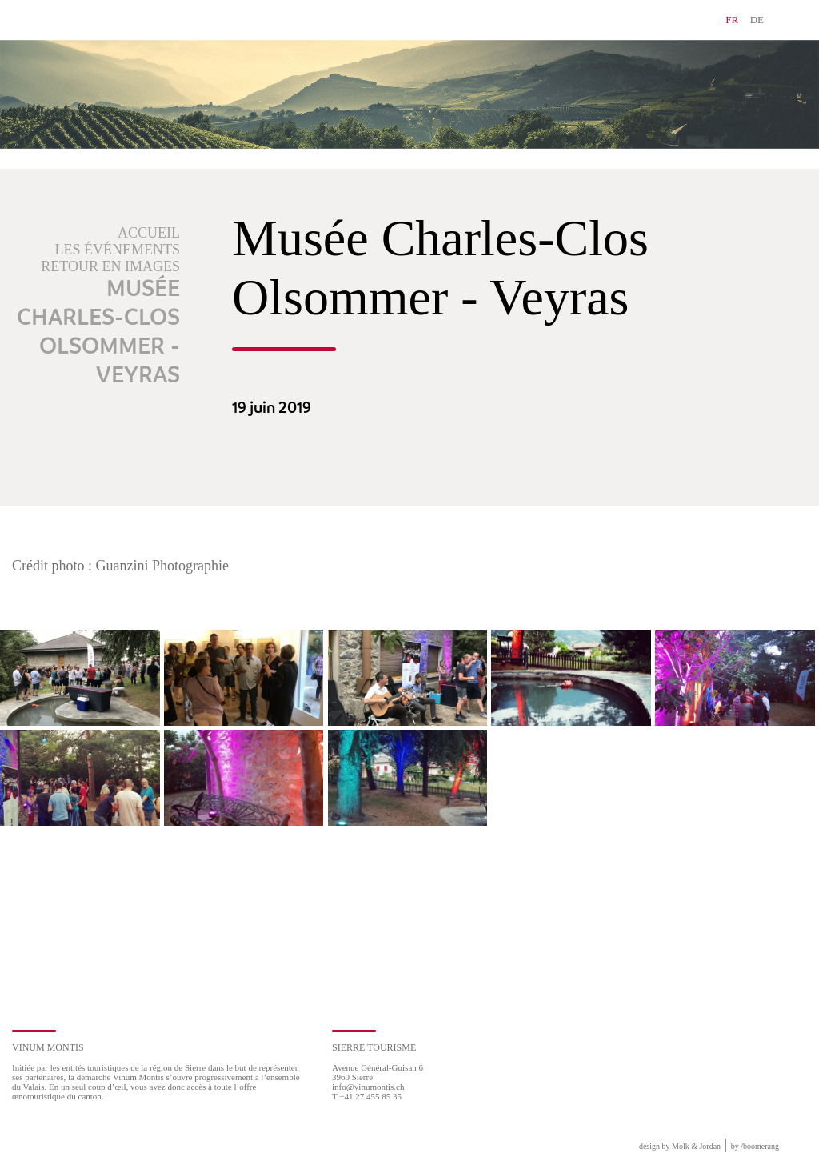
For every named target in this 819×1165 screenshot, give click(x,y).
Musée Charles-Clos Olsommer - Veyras (98, 333)
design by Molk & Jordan (680, 1146)
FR (731, 20)
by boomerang (755, 1146)
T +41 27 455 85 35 (367, 1096)
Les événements (118, 250)
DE (757, 20)
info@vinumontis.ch (368, 1086)
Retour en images (110, 266)
